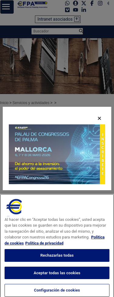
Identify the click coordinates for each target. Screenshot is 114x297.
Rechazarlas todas (57, 263)
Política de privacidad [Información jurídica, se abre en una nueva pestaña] (44, 250)
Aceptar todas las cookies (57, 280)
